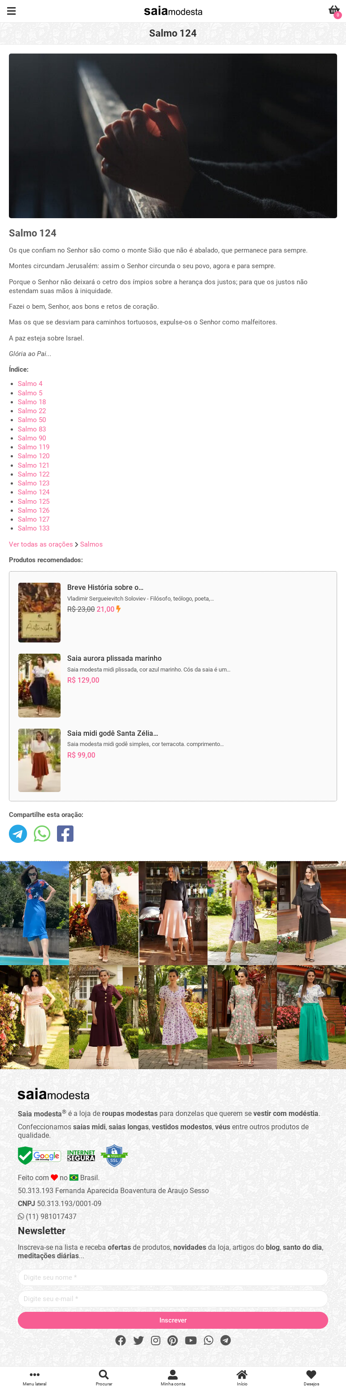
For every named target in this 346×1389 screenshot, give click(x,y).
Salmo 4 (30, 384)
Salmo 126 (33, 510)
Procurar (103, 1378)
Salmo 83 (32, 429)
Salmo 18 (32, 402)
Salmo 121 (33, 465)
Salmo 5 (30, 393)
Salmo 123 (33, 483)
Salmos (91, 544)
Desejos (311, 1378)
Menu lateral (34, 1378)
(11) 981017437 (47, 1216)
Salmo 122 (33, 474)
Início (242, 1378)
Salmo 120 (33, 456)
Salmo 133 (33, 528)
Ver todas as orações (41, 544)
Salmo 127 (33, 519)
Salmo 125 (33, 502)
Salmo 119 (33, 447)
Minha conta (173, 1378)
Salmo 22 (32, 411)
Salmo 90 (32, 438)
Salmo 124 (33, 492)
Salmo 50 (32, 420)
